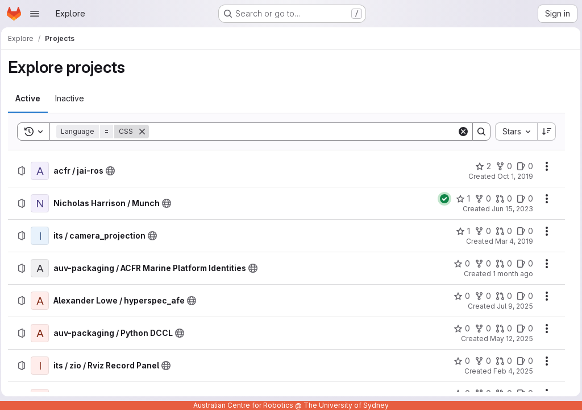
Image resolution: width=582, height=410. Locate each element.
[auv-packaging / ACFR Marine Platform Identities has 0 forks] (480, 263)
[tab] (31, 98)
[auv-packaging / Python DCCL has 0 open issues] (522, 328)
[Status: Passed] (441, 199)
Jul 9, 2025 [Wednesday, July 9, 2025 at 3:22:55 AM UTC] (512, 306)
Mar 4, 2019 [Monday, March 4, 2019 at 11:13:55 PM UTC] (511, 241)
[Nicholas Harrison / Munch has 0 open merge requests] (501, 198)
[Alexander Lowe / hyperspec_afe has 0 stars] (459, 296)
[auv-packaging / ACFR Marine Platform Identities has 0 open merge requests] (501, 263)
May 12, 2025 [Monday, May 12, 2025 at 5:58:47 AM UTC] (508, 338)
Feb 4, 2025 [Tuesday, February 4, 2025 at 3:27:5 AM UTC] (510, 371)
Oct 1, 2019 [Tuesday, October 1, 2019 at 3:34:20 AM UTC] (512, 176)
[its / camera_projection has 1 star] (460, 231)
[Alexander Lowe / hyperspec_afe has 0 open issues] (522, 296)
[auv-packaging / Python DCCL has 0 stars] (459, 328)
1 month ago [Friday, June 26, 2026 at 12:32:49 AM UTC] (510, 273)
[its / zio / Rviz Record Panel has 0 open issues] (522, 361)
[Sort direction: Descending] (544, 131)
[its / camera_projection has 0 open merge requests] (501, 231)
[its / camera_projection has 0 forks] (480, 231)
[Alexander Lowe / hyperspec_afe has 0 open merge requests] (501, 296)
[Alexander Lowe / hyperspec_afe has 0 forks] (480, 296)
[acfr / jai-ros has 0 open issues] (522, 166)
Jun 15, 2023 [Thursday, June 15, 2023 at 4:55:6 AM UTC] (509, 208)
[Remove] (145, 131)
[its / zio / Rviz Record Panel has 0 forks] (480, 361)
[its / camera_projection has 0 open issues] (522, 231)
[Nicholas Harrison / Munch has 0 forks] (480, 198)
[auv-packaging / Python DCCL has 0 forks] (480, 328)
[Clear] (460, 131)
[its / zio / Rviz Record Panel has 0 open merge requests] (501, 361)
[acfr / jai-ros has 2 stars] (480, 166)
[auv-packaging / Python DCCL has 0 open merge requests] (501, 328)
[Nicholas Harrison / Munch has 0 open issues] (522, 198)
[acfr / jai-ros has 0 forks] (501, 166)
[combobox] (513, 131)
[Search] (303, 131)
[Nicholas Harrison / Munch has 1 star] (460, 198)
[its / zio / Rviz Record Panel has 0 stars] (459, 361)
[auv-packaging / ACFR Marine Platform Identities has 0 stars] (459, 263)
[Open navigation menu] (35, 14)
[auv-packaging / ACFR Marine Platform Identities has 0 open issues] (522, 263)
